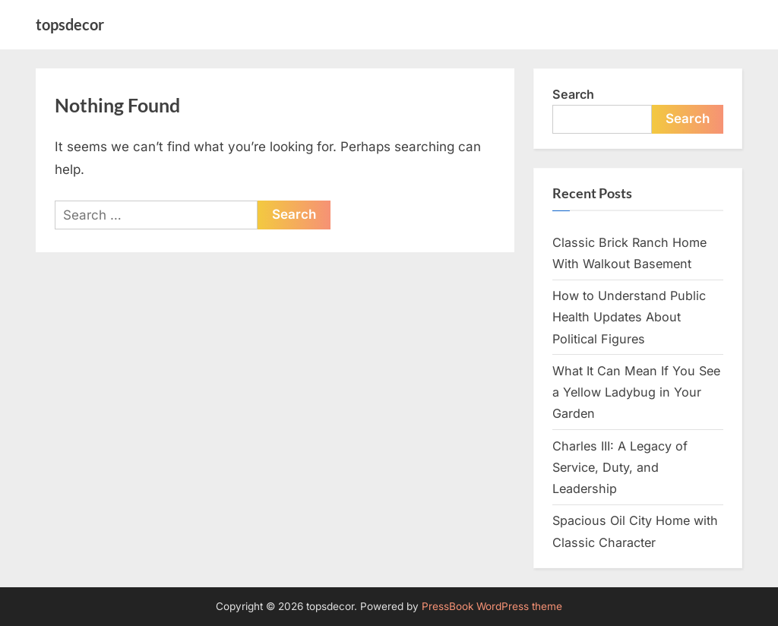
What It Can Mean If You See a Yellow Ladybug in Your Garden (636, 392)
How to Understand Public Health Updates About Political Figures (629, 317)
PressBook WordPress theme (492, 606)
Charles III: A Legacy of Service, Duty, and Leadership (620, 467)
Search (573, 94)
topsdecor (70, 24)
